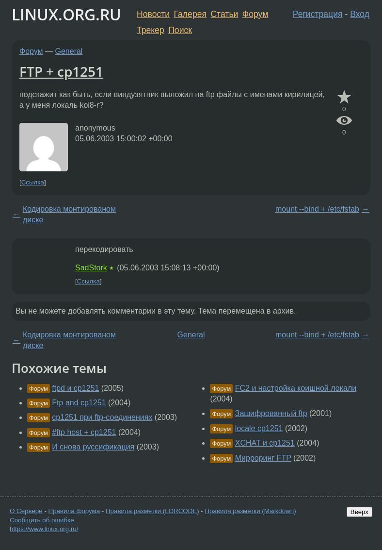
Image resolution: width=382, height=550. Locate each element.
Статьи (224, 14)
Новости (153, 14)
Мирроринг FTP (263, 458)
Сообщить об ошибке (42, 520)
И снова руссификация (93, 447)
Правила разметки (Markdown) (250, 511)
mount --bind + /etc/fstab (317, 209)
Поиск (180, 30)
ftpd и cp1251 (75, 388)
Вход (359, 14)
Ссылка (32, 182)
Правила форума (74, 511)
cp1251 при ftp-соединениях (102, 417)
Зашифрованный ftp (271, 413)
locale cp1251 (259, 428)
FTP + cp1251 (61, 71)
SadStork (91, 268)
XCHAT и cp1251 (265, 443)
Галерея (190, 14)
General (69, 51)
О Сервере (26, 511)
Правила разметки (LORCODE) (152, 511)
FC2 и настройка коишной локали (295, 388)
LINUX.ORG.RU (66, 14)
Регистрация (318, 14)
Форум (255, 14)
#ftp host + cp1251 (84, 432)
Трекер (150, 30)
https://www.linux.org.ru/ (44, 529)
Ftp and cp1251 (79, 403)
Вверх (359, 512)
